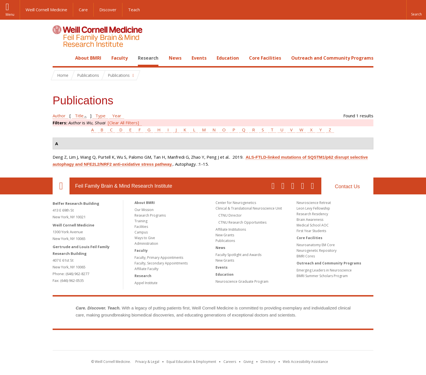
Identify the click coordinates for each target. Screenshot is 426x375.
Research (148, 58)
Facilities (141, 226)
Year (116, 115)
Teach (134, 9)
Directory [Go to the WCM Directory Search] (268, 361)
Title (79, 115)
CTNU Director (230, 215)
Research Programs (150, 215)
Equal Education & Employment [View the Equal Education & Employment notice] (191, 361)
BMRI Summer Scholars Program (322, 275)
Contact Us (347, 186)
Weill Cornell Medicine (46, 9)
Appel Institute (146, 282)
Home (58, 58)
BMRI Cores (306, 256)
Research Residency (312, 214)
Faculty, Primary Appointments (158, 257)
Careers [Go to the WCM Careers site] (229, 361)
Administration (146, 243)
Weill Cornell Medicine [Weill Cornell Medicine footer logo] (172, 341)
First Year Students (311, 230)
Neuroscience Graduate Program (242, 281)
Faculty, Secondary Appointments (161, 263)
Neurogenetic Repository (317, 250)
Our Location (61, 186)
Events (199, 58)
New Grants (225, 235)
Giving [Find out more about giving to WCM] (248, 361)
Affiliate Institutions (231, 229)
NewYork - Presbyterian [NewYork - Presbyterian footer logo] (260, 341)
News (175, 58)
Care (83, 9)
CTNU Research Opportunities (242, 222)
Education (228, 58)
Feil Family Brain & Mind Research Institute (123, 186)
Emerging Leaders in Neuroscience (324, 270)
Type (100, 115)
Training (140, 221)
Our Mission (144, 209)
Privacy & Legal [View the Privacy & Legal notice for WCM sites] (147, 361)
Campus (141, 232)
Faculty (119, 58)
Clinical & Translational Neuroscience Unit (249, 208)
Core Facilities (265, 58)
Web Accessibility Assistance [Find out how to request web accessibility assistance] (305, 361)
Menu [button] (10, 14)
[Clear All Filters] (123, 122)
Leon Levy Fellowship (313, 208)
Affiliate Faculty (146, 268)
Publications (225, 240)
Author (59, 115)
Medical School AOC (313, 225)
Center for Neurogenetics (236, 202)
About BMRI (88, 58)
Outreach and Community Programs (332, 58)
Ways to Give (144, 237)
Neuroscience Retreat (314, 202)
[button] (416, 10)
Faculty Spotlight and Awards (238, 254)
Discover (107, 9)
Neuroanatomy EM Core (316, 244)
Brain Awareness (310, 219)
